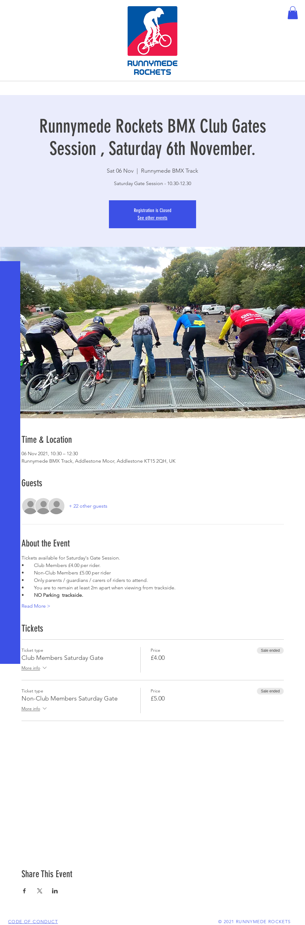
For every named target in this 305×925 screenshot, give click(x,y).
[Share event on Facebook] (24, 890)
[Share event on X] (40, 890)
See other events (152, 218)
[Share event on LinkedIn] (55, 890)
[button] (10, 9)
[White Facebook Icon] (9, 916)
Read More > (35, 606)
